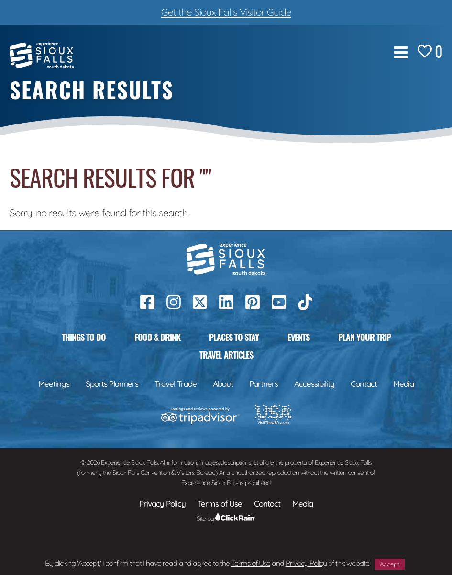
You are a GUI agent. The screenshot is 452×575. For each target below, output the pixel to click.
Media (403, 384)
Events (298, 337)
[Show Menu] (400, 52)
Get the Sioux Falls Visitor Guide (226, 12)
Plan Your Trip (364, 337)
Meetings (53, 384)
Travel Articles (226, 355)
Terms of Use (250, 563)
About (223, 384)
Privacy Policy (306, 563)
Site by (226, 518)
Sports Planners (112, 384)
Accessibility (314, 384)
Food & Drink (157, 337)
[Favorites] (430, 52)
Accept (389, 564)
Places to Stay (234, 337)
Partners (263, 384)
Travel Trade (175, 384)
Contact (364, 384)
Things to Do (84, 337)
